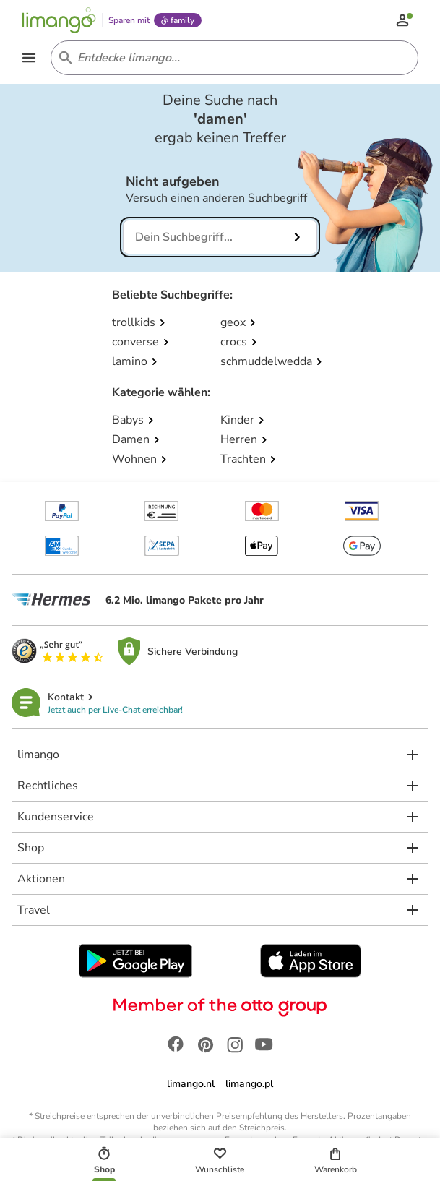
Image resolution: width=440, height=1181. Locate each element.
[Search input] (231, 57)
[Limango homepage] (59, 20)
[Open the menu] (29, 57)
